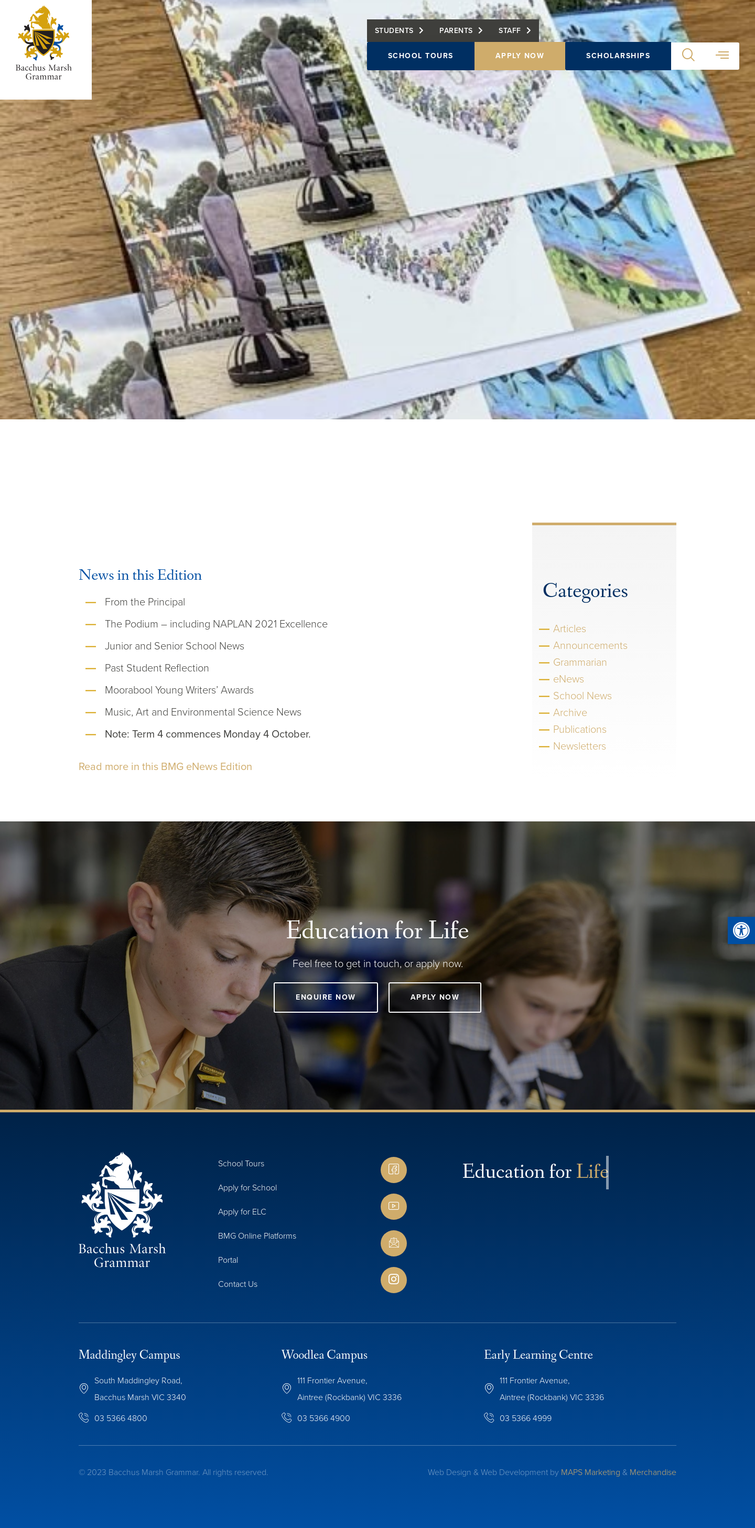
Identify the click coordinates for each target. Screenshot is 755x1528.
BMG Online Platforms (257, 1236)
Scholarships (618, 60)
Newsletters (579, 746)
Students (394, 35)
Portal (228, 1260)
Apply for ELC (242, 1212)
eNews (568, 679)
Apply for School (247, 1188)
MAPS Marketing (590, 1472)
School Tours (421, 60)
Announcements (590, 645)
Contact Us (237, 1284)
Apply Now (520, 60)
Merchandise (653, 1472)
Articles (569, 628)
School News (582, 695)
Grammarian (580, 662)
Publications (580, 729)
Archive (570, 712)
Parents (456, 35)
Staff (510, 35)
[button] (688, 60)
